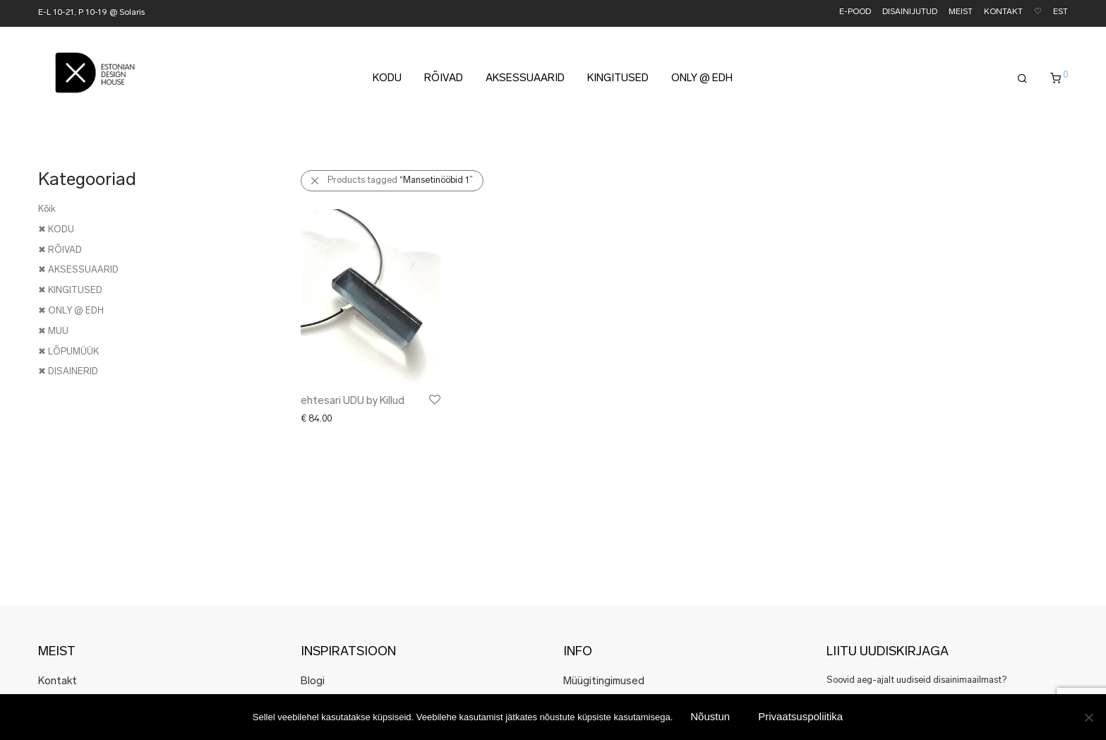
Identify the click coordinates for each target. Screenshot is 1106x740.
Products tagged (400, 180)
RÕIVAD (443, 78)
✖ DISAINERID (68, 371)
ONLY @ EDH (702, 78)
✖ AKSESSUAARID (78, 270)
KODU (387, 78)
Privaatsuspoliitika (800, 716)
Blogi (313, 681)
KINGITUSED (618, 78)
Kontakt (57, 681)
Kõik (47, 209)
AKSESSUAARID (525, 78)
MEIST (961, 12)
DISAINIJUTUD (909, 12)
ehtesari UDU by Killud (352, 401)
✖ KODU (56, 229)
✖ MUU (53, 331)
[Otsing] (1022, 79)
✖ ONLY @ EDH (71, 311)
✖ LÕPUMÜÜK (68, 352)
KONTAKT (1003, 12)
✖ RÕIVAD (60, 250)
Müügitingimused (603, 681)
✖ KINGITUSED (70, 290)
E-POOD (855, 12)
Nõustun (710, 716)
